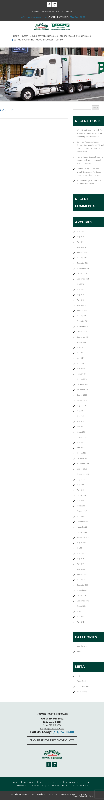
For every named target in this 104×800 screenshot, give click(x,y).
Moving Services (50, 782)
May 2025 (80, 294)
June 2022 (80, 442)
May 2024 (80, 358)
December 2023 (82, 384)
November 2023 (83, 389)
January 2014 (81, 579)
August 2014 (81, 542)
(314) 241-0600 (63, 732)
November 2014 (82, 527)
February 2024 (82, 374)
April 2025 (80, 300)
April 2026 (80, 242)
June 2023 (80, 416)
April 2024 (80, 363)
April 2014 (80, 564)
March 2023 (81, 432)
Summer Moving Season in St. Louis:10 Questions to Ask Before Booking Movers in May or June (89, 172)
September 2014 (83, 537)
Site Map (89, 796)
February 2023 (82, 437)
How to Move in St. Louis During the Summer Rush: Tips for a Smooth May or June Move (90, 160)
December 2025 (83, 263)
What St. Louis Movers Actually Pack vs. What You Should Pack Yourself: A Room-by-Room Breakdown (90, 133)
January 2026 (82, 257)
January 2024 (82, 379)
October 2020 (82, 469)
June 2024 (80, 352)
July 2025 (80, 284)
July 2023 (80, 411)
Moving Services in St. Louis (44, 36)
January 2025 (82, 316)
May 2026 (80, 236)
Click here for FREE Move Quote (52, 740)
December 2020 (83, 458)
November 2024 (83, 326)
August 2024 (81, 342)
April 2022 (80, 447)
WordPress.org (82, 691)
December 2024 (83, 321)
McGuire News (82, 646)
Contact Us (80, 785)
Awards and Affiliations (52, 11)
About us (29, 782)
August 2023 (81, 405)
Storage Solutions (78, 782)
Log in (79, 676)
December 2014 (82, 521)
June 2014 (80, 553)
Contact (60, 40)
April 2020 (80, 490)
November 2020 (83, 463)
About (24, 36)
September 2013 (83, 601)
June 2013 (80, 616)
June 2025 (80, 289)
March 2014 (81, 569)
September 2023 (83, 400)
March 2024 (81, 368)
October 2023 (82, 395)
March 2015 (81, 506)
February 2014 (82, 574)
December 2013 (82, 585)
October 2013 (82, 595)
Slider (79, 651)
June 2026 (80, 231)
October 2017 (82, 495)
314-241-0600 (77, 17)
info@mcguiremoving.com (33, 17)
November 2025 (83, 268)
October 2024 (82, 331)
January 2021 (81, 453)
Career (69, 11)
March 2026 (81, 247)
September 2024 (83, 337)
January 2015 (81, 516)
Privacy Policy (78, 796)
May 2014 (80, 558)
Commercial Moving (24, 40)
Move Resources (44, 40)
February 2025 (82, 310)
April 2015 (80, 500)
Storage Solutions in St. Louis (75, 36)
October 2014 (82, 532)
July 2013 (80, 611)
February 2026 (82, 252)
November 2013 (82, 590)
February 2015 (82, 511)
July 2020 (80, 484)
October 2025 (82, 273)
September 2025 (83, 279)
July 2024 (80, 347)
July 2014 (80, 548)
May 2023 (80, 421)
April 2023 (80, 426)
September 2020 (83, 474)
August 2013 (81, 606)
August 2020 (81, 479)
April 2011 (80, 622)
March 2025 (81, 305)
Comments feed (83, 686)
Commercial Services (29, 785)
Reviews (35, 11)
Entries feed (81, 681)
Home (16, 36)
